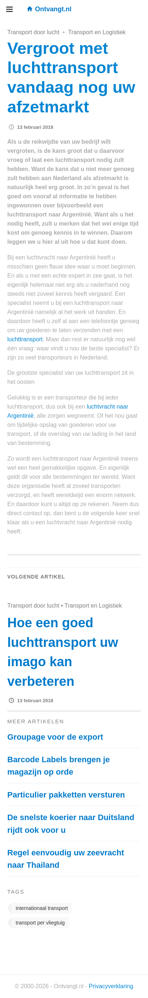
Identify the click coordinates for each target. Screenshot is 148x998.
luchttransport (25, 339)
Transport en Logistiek (97, 32)
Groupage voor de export (55, 736)
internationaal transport (42, 908)
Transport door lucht (33, 32)
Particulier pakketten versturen (66, 794)
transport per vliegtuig (40, 923)
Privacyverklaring (111, 986)
